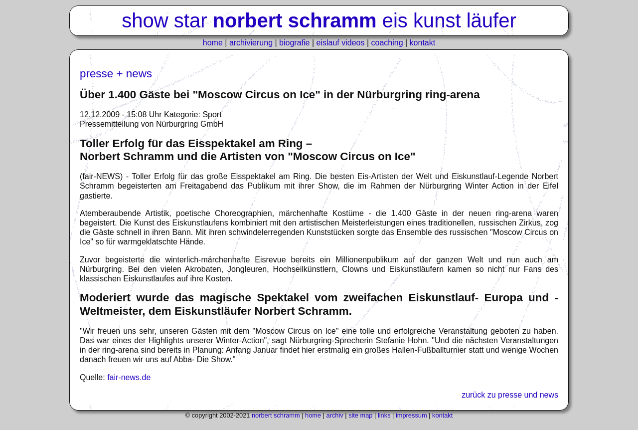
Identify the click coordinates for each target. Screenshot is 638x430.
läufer (491, 20)
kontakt (423, 42)
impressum (411, 415)
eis (395, 20)
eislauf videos (341, 42)
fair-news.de (129, 377)
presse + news (116, 73)
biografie (294, 42)
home (213, 42)
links (384, 415)
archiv (334, 415)
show (145, 20)
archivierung (251, 42)
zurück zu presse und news (510, 395)
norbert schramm (276, 415)
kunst (437, 20)
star (190, 20)
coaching (387, 42)
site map (360, 415)
